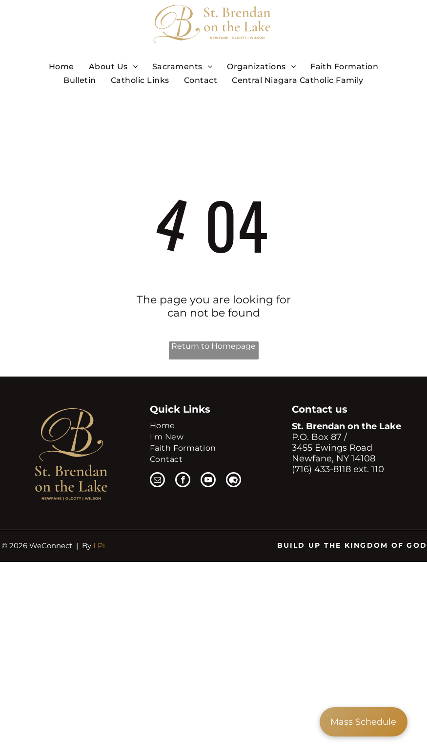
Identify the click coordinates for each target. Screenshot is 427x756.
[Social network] (233, 481)
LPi (99, 545)
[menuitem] (61, 66)
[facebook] (182, 481)
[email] (157, 481)
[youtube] (208, 481)
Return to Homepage (213, 346)
